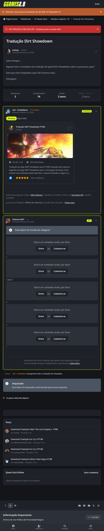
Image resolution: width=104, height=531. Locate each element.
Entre (41, 248)
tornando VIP (77, 195)
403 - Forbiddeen (20, 110)
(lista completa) (91, 472)
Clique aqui (70, 202)
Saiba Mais (74, 363)
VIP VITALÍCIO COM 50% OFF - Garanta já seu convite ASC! (33, 29)
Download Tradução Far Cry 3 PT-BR (27, 439)
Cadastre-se (60, 248)
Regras (40, 519)
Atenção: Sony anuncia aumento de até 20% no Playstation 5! (31, 12)
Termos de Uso (9, 519)
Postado (26, 433)
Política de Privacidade (27, 519)
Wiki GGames (37, 195)
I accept (93, 517)
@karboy (11, 118)
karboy (15, 50)
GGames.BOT (18, 219)
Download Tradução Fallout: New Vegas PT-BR (31, 459)
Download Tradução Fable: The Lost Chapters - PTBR (34, 429)
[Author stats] (96, 51)
